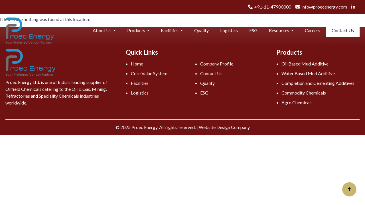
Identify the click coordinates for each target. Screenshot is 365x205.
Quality (201, 30)
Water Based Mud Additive (308, 73)
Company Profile (216, 63)
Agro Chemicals (297, 102)
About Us (102, 30)
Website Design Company (224, 127)
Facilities (170, 30)
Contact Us (343, 30)
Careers (312, 30)
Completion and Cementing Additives (317, 83)
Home (137, 63)
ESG (253, 30)
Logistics (229, 30)
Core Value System (149, 73)
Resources (279, 30)
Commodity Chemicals (303, 92)
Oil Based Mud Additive (304, 63)
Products (136, 30)
